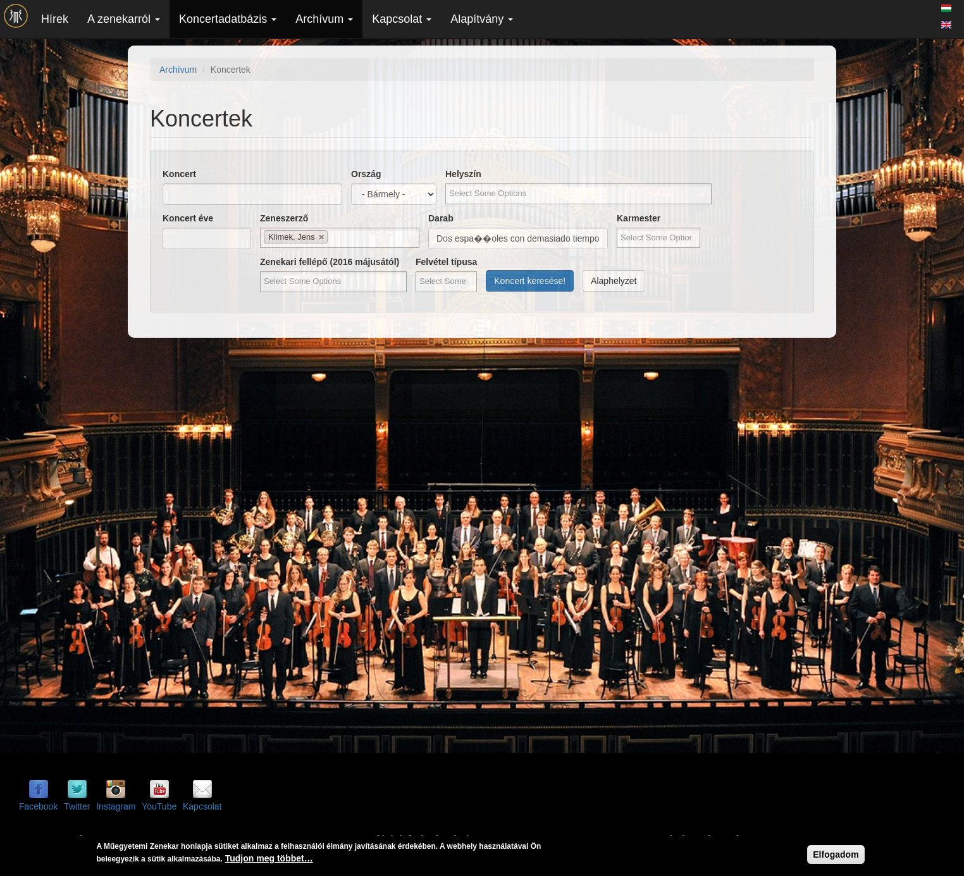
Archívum (324, 19)
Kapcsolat (401, 19)
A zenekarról (123, 19)
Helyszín (463, 174)
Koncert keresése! (529, 281)
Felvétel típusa (446, 262)
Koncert (179, 174)
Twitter (77, 806)
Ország (366, 174)
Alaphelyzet (613, 281)
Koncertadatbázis (227, 19)
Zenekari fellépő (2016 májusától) (329, 262)
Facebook (38, 806)
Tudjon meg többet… (269, 858)
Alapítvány (481, 19)
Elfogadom (835, 854)
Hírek (54, 19)
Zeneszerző (284, 218)
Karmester (638, 218)
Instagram (115, 806)
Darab (441, 218)
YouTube (159, 806)
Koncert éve (188, 218)
